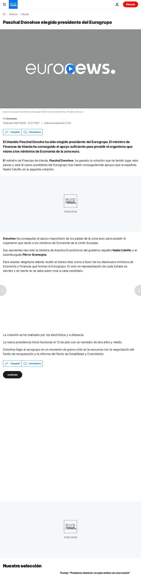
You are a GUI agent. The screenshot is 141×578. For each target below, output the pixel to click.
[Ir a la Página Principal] (13, 4)
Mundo (25, 14)
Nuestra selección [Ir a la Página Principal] (22, 565)
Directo (130, 4)
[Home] (4, 14)
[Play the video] (70, 68)
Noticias (13, 14)
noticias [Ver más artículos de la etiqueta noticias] (13, 374)
